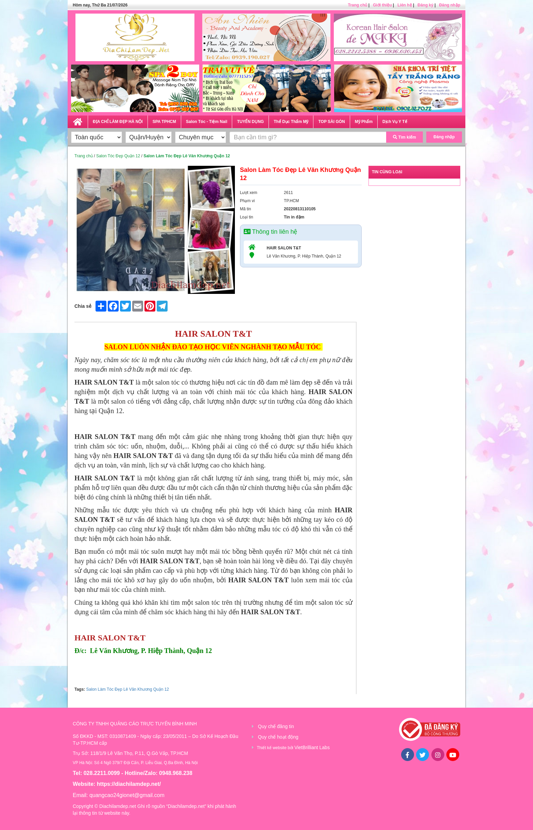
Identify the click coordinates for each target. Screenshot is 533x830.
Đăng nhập (449, 5)
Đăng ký (425, 5)
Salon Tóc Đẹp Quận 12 (118, 156)
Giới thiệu (382, 5)
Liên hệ (404, 5)
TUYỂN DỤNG (250, 121)
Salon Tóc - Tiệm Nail (206, 121)
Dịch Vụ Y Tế (394, 121)
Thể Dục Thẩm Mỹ (291, 121)
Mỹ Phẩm (364, 121)
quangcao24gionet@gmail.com (127, 795)
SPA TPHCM (164, 121)
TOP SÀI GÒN (331, 121)
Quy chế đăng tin (276, 726)
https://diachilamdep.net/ (129, 784)
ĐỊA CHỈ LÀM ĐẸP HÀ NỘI (118, 121)
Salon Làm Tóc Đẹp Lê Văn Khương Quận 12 (127, 689)
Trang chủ (357, 5)
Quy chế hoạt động (278, 737)
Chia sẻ (82, 306)
